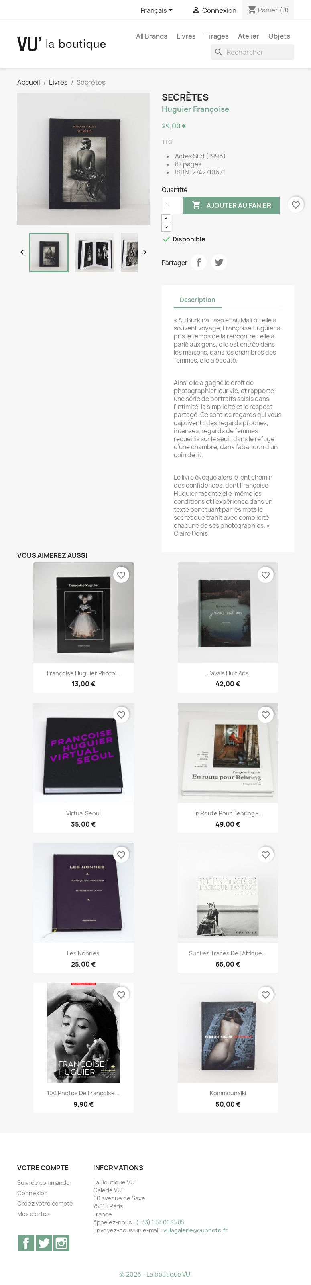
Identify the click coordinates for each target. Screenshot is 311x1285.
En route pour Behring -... (227, 813)
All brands (151, 36)
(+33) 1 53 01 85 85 (160, 1222)
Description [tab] (197, 300)
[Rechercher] (252, 52)
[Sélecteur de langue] (158, 11)
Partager (199, 262)
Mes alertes (33, 1214)
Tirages (217, 36)
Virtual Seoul (83, 813)
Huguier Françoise (195, 109)
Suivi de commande (43, 1182)
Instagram (61, 1243)
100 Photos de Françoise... (83, 1093)
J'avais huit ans (228, 673)
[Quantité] (171, 205)
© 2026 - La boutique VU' (155, 1274)
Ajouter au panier (231, 205)
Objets (279, 36)
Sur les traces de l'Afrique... (228, 953)
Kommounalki (228, 1093)
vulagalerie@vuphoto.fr (195, 1230)
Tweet (219, 262)
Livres (186, 36)
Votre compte (43, 1167)
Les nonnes (83, 953)
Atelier (248, 36)
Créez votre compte (45, 1203)
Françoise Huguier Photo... (83, 673)
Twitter (44, 1243)
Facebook (26, 1243)
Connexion (32, 1193)
